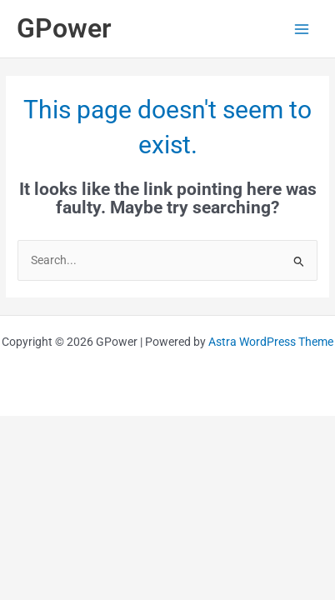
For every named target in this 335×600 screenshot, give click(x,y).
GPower (64, 28)
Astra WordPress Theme (270, 341)
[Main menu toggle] (302, 29)
